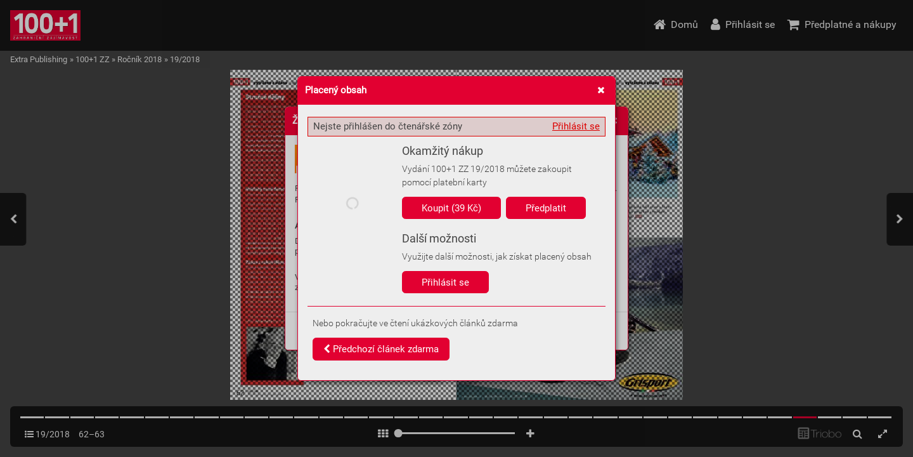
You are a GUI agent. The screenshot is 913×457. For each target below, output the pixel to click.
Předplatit (546, 208)
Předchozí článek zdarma (381, 349)
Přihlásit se (576, 126)
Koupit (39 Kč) (451, 208)
